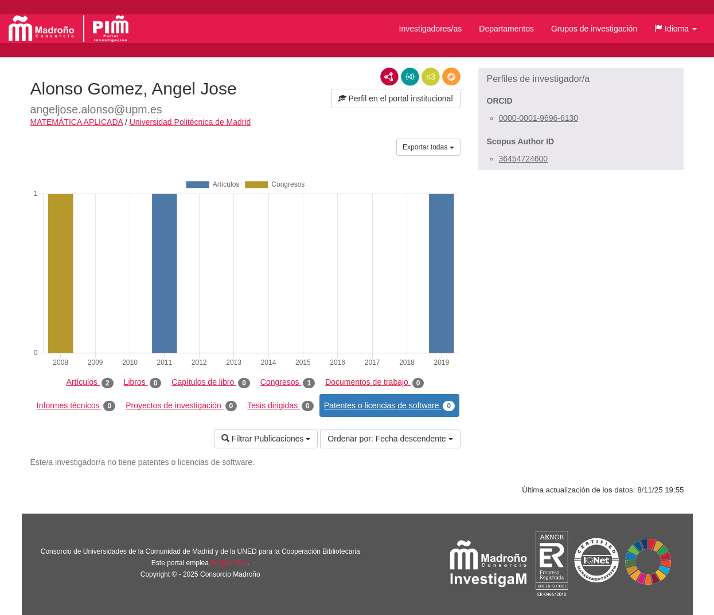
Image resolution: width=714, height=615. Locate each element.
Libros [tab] (143, 382)
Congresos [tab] (287, 382)
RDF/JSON (451, 77)
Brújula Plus (228, 563)
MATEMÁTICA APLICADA (76, 122)
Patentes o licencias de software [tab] (389, 406)
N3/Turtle (431, 77)
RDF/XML (389, 77)
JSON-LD (410, 77)
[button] (675, 28)
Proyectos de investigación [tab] (181, 406)
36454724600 (523, 158)
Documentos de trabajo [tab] (374, 382)
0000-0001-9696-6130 (539, 118)
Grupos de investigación (594, 28)
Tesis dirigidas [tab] (280, 406)
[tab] (581, 79)
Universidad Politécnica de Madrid (190, 122)
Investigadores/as (430, 28)
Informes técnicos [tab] (76, 406)
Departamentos (506, 28)
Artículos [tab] (90, 382)
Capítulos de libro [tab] (210, 382)
